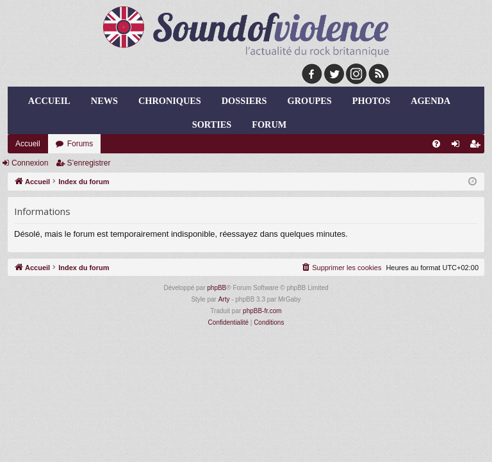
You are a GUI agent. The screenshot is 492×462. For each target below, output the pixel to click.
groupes (310, 101)
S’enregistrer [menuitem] (477, 146)
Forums (80, 143)
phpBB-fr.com (262, 310)
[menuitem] (436, 143)
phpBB (216, 287)
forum (269, 124)
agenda (430, 101)
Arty (224, 299)
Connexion (30, 162)
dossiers (244, 101)
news (104, 101)
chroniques (169, 101)
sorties (211, 124)
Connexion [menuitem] (458, 146)
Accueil (49, 101)
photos (371, 101)
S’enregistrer (88, 162)
